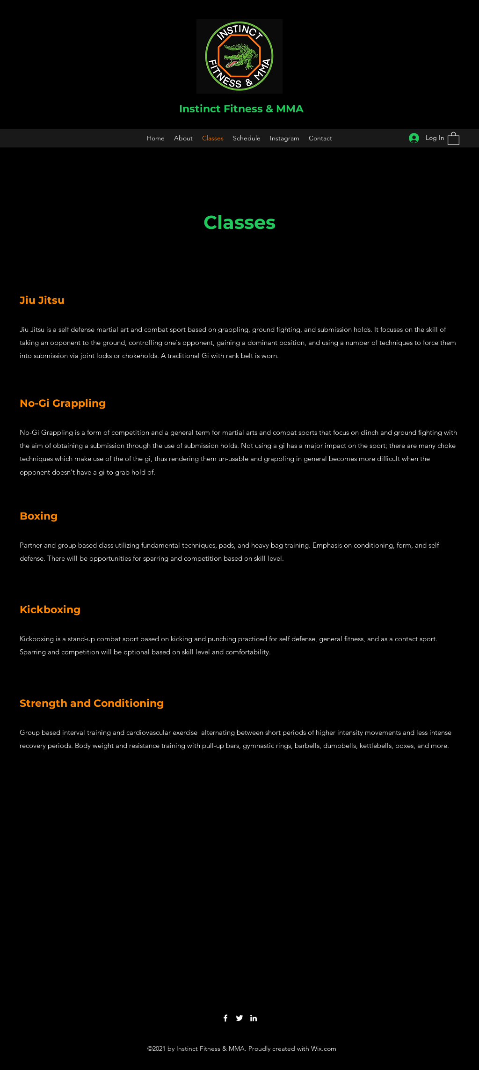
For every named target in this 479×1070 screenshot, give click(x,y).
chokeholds (139, 355)
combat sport (117, 638)
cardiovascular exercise (161, 732)
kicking (181, 638)
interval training (86, 732)
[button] (453, 138)
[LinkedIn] (253, 1018)
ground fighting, (277, 329)
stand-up (81, 638)
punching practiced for (243, 638)
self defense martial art (93, 329)
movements (383, 732)
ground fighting (418, 432)
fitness (353, 638)
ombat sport (166, 329)
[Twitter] (239, 1018)
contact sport (415, 638)
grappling (233, 329)
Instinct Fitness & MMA (241, 109)
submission (51, 355)
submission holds (344, 329)
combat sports (295, 432)
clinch (369, 432)
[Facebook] (225, 1018)
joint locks (96, 355)
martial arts (239, 432)
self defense (297, 638)
